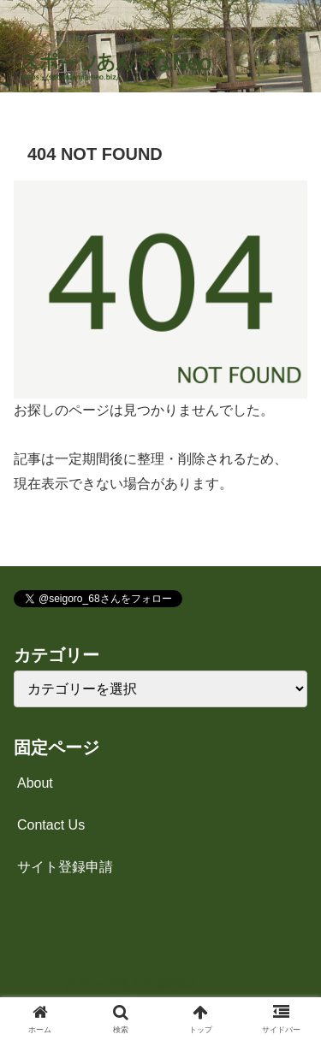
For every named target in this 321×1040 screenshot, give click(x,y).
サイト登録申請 (65, 867)
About (35, 783)
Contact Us (51, 825)
